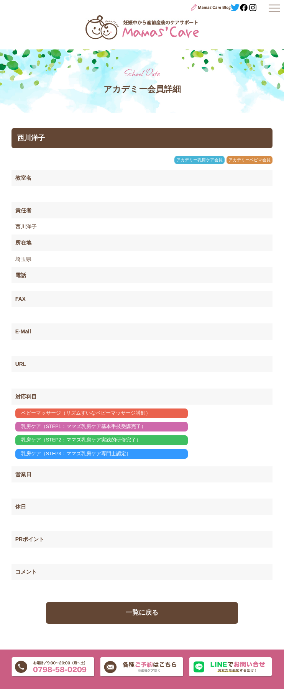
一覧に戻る (142, 612)
